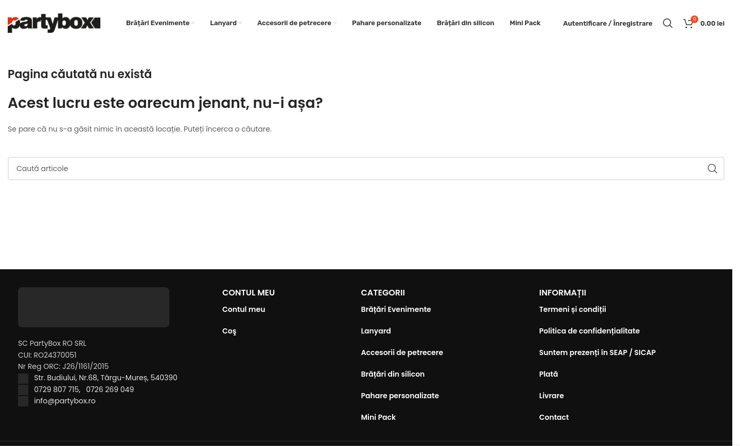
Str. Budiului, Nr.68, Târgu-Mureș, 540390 (106, 378)
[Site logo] (54, 22)
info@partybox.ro (65, 401)
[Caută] (668, 23)
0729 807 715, (60, 389)
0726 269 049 (110, 389)
